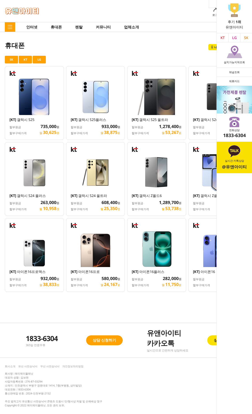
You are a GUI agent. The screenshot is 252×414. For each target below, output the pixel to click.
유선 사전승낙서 (27, 366)
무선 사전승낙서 (49, 366)
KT (222, 37)
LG (234, 37)
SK (11, 59)
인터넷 (31, 27)
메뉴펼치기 (10, 27)
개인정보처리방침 (72, 366)
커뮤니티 (103, 27)
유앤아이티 (22, 11)
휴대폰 (56, 27)
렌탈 (79, 27)
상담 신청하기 (104, 340)
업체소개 (131, 27)
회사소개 (10, 366)
